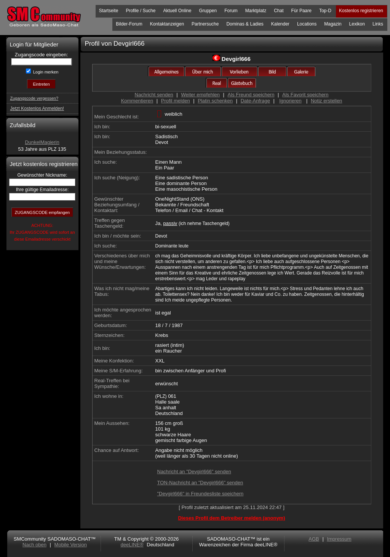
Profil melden (175, 101)
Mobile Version (70, 544)
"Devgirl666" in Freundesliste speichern (200, 493)
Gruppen (208, 10)
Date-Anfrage (255, 101)
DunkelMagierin (42, 142)
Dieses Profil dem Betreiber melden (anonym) (231, 518)
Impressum (339, 539)
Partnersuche (205, 24)
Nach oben (34, 544)
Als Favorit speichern (305, 94)
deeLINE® (131, 544)
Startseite (108, 10)
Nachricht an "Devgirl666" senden (194, 471)
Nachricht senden (154, 94)
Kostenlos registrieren (361, 10)
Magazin (332, 24)
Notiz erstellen (326, 101)
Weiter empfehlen (200, 94)
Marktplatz (255, 10)
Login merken (45, 72)
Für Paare (301, 10)
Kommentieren (137, 101)
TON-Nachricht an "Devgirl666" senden (200, 482)
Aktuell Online (177, 10)
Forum (231, 10)
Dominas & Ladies (244, 24)
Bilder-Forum (129, 24)
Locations (306, 24)
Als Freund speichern (251, 94)
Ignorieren (290, 101)
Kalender (280, 24)
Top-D (325, 10)
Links (377, 24)
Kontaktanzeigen (167, 24)
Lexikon (357, 24)
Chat (278, 10)
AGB (313, 539)
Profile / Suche (140, 10)
